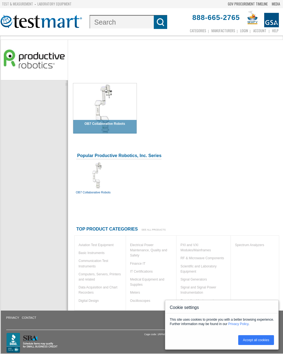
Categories (198, 30)
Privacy (12, 317)
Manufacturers (223, 30)
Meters (135, 292)
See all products (154, 229)
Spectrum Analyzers (249, 245)
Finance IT (138, 264)
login (244, 30)
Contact (29, 317)
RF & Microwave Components (202, 258)
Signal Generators (194, 279)
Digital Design (89, 301)
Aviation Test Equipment (96, 245)
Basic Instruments (92, 253)
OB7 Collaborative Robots (98, 177)
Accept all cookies (256, 340)
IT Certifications (141, 271)
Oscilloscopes (140, 301)
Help (275, 30)
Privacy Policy (238, 324)
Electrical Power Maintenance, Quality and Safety (148, 250)
